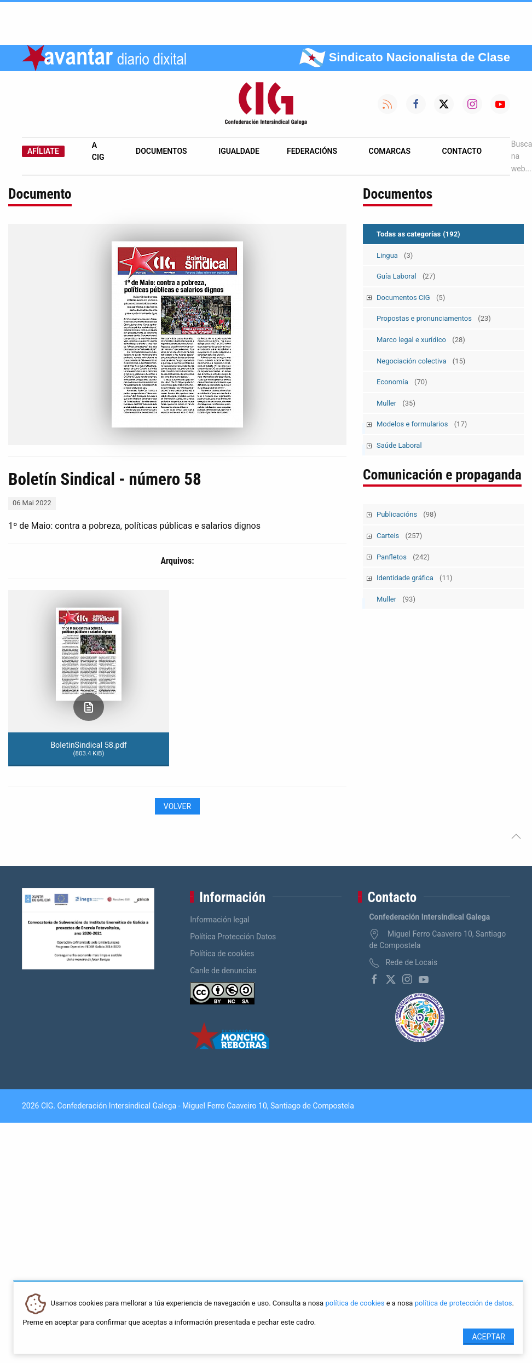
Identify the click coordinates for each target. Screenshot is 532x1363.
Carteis (399, 536)
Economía (402, 382)
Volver (177, 806)
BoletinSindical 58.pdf (88, 749)
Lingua (395, 255)
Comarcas (389, 151)
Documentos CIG (411, 297)
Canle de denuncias (223, 970)
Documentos (161, 151)
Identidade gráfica (415, 578)
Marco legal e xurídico (421, 340)
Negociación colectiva (421, 361)
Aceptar (488, 1336)
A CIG (98, 151)
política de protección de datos (463, 1304)
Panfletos (403, 557)
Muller (396, 403)
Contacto (462, 151)
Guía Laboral (406, 276)
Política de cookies (222, 953)
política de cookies (354, 1304)
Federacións (312, 151)
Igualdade (238, 151)
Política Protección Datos (233, 936)
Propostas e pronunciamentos (434, 318)
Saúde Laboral (399, 445)
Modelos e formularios (422, 424)
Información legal (220, 919)
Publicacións (406, 514)
